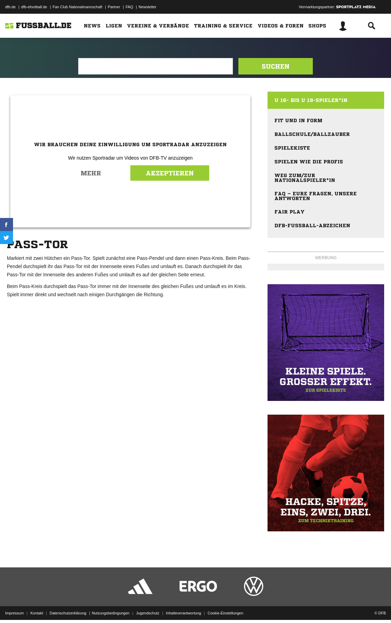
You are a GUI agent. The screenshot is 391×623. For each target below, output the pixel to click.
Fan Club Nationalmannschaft (77, 7)
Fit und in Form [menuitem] (298, 120)
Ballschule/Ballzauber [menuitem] (312, 134)
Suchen (275, 66)
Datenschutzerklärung (68, 607)
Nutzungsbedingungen (111, 607)
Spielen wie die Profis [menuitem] (308, 161)
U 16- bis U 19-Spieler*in (310, 100)
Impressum (14, 607)
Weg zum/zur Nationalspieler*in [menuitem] (304, 178)
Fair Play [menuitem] (289, 211)
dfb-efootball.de (34, 7)
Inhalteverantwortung (183, 607)
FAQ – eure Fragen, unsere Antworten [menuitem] (315, 196)
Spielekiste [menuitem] (292, 148)
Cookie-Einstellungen (225, 607)
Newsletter (147, 7)
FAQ (129, 7)
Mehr (91, 173)
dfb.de (10, 7)
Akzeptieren (170, 173)
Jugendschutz (147, 607)
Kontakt (36, 607)
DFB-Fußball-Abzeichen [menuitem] (312, 225)
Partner (114, 7)
